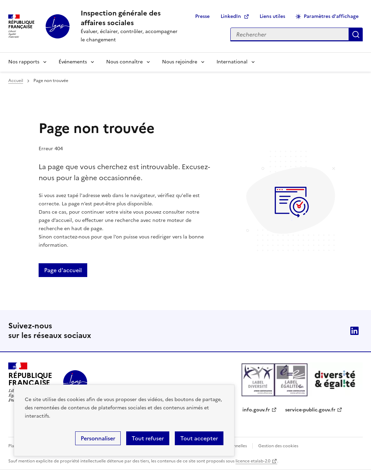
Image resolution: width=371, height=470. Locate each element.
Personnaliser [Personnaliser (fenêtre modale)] (98, 438)
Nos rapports (23, 61)
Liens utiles (272, 16)
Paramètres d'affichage (331, 16)
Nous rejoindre (179, 61)
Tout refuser (148, 438)
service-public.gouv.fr (310, 409)
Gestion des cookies (278, 446)
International (232, 61)
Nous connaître (124, 61)
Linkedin (354, 331)
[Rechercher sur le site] (289, 34)
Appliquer (356, 34)
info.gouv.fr (256, 409)
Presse (202, 16)
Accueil (15, 81)
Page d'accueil (63, 270)
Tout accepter (199, 438)
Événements (73, 61)
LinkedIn (231, 16)
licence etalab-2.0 (252, 461)
